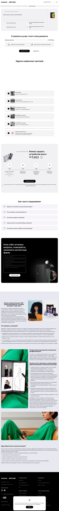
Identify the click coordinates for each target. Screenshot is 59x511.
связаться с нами (15, 275)
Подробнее (38, 504)
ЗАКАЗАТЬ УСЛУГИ (29, 181)
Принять (29, 507)
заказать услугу (24, 50)
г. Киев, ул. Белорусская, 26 (8, 493)
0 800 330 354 (36, 50)
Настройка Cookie (4, 501)
